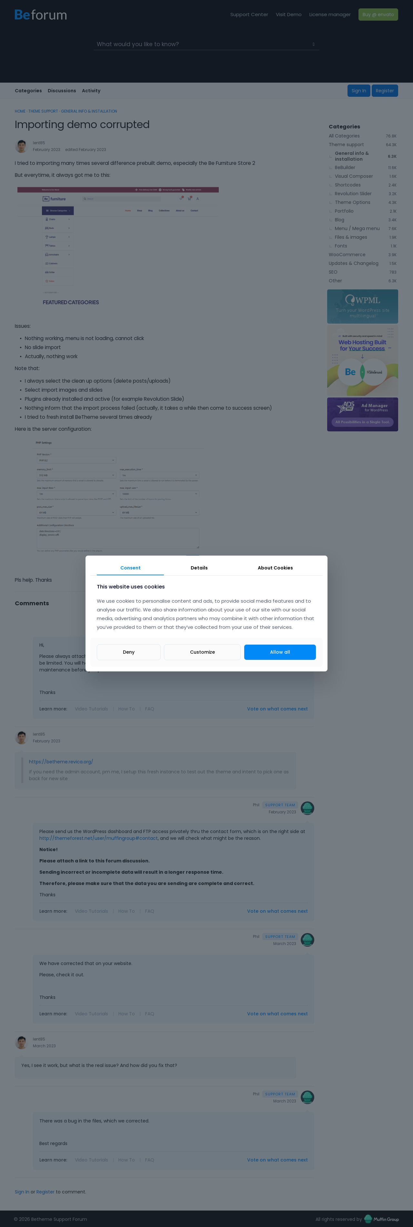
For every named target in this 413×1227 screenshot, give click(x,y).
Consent (130, 568)
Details (199, 568)
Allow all (280, 652)
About (275, 568)
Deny (129, 652)
